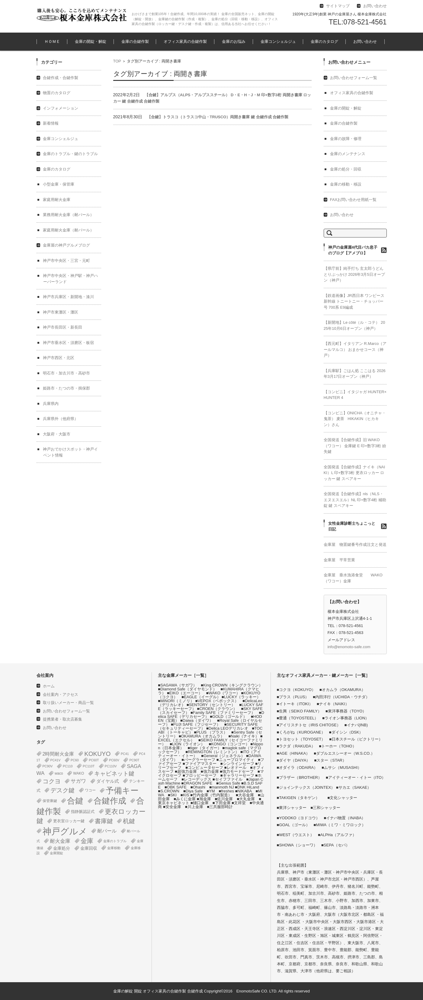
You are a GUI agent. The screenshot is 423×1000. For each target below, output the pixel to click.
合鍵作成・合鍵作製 (60, 77)
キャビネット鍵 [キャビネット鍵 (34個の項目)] (114, 773)
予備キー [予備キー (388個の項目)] (122, 790)
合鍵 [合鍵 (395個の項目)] (75, 800)
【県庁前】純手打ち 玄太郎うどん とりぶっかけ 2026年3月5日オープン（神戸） (354, 274)
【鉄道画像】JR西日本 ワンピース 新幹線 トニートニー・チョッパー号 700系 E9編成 (354, 301)
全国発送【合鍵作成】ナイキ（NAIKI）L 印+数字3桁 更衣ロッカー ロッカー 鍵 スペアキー (354, 473)
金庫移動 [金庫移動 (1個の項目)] (113, 848)
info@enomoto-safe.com (349, 647)
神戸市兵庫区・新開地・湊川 (68, 297)
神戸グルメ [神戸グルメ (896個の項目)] (65, 831)
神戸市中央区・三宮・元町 (66, 260)
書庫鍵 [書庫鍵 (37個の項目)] (104, 821)
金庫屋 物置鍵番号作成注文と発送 (355, 544)
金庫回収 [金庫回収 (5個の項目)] (88, 848)
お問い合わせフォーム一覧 (353, 77)
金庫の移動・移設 (345, 184)
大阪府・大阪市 (56, 434)
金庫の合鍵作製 (135, 41)
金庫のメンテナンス (347, 153)
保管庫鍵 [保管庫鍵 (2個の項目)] (50, 801)
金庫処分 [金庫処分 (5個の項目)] (61, 848)
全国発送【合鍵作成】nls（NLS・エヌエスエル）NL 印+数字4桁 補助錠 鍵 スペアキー (355, 500)
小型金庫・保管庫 (58, 184)
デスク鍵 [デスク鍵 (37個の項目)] (62, 790)
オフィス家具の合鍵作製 (185, 41)
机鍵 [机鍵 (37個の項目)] (129, 821)
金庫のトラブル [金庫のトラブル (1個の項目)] (115, 841)
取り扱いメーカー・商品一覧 (68, 702)
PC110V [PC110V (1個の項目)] (111, 766)
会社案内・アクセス (60, 694)
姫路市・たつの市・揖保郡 (66, 388)
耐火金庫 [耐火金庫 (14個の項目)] (60, 841)
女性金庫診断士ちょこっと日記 (351, 526)
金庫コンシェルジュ (278, 41)
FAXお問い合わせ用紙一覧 (353, 199)
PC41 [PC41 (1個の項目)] (125, 754)
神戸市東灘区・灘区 (60, 312)
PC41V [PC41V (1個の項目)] (55, 760)
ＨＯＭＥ (52, 41)
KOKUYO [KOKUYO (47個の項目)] (97, 753)
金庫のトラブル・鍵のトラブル (70, 153)
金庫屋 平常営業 (339, 560)
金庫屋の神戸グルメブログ (66, 245)
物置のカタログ (56, 93)
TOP (117, 61)
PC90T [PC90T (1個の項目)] (134, 760)
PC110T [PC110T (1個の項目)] (89, 766)
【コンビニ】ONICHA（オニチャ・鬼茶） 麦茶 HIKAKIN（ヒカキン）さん (355, 419)
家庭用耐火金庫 (56, 199)
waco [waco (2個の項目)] (59, 773)
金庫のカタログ (324, 41)
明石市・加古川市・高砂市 (66, 373)
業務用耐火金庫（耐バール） (68, 214)
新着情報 (51, 123)
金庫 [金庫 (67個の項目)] (87, 841)
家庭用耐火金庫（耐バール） (68, 230)
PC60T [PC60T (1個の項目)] (94, 760)
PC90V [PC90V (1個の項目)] (48, 766)
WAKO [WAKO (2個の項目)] (78, 773)
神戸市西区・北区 (58, 357)
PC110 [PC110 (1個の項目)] (68, 766)
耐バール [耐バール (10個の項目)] (107, 830)
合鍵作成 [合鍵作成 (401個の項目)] (110, 800)
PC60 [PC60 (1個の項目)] (75, 760)
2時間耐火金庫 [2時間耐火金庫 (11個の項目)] (58, 753)
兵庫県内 (51, 403)
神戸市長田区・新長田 (62, 327)
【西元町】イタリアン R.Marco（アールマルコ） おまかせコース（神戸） (355, 349)
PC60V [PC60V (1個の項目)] (114, 760)
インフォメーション (60, 108)
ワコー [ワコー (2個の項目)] (90, 790)
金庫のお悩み (233, 41)
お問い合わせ (365, 41)
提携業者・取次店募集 (62, 719)
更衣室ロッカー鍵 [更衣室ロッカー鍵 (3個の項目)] (69, 821)
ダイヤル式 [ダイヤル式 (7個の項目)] (107, 781)
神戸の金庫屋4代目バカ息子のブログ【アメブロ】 (352, 250)
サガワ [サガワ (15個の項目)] (78, 781)
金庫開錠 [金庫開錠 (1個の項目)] (56, 853)
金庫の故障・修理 (345, 138)
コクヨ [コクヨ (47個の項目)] (52, 781)
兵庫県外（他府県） (60, 418)
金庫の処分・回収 (345, 169)
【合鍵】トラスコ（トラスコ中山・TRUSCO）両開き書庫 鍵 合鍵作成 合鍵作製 (218, 117)
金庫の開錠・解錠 (90, 41)
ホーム (49, 686)
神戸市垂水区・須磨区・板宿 (68, 342)
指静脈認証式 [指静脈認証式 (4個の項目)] (83, 811)
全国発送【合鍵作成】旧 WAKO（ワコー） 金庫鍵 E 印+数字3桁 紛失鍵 (355, 446)
